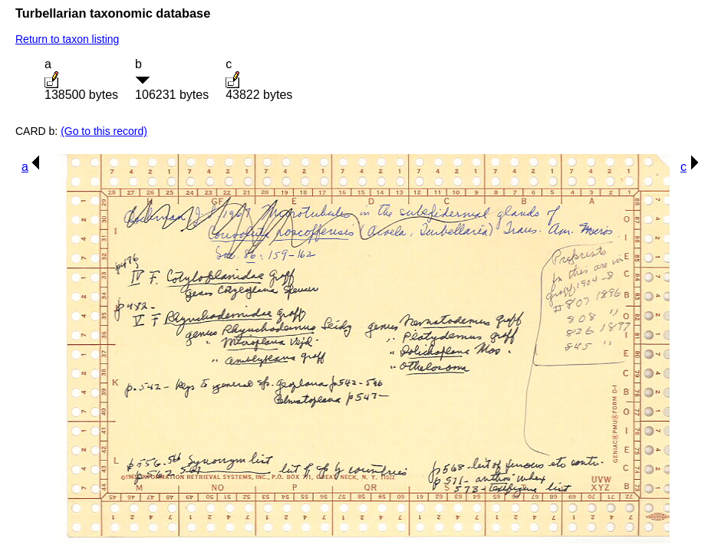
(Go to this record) (104, 131)
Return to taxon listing (67, 39)
